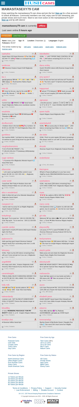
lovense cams (7, 49)
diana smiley (44, 65)
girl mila (42, 216)
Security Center (61, 388)
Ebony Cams (45, 366)
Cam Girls (11, 343)
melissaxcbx (44, 273)
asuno (42, 285)
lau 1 (4, 77)
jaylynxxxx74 (7, 239)
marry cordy (44, 204)
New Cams (44, 362)
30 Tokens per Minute (15, 381)
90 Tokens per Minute (15, 384)
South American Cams (16, 366)
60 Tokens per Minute (15, 383)
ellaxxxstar (6, 169)
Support (48, 388)
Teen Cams (44, 341)
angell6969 (6, 262)
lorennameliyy (45, 320)
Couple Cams (13, 345)
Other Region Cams (15, 361)
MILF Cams (44, 346)
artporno (42, 308)
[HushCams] (39, 5)
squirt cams (49, 47)
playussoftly (44, 227)
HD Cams (43, 359)
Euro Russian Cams (15, 362)
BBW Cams (44, 364)
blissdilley (6, 308)
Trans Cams (12, 346)
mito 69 (5, 88)
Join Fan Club (19, 36)
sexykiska (6, 111)
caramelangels (8, 273)
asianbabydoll (45, 123)
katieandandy (7, 296)
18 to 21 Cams (45, 343)
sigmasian (43, 100)
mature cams (38, 47)
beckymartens (45, 239)
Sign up (58, 13)
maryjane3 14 (7, 204)
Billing (35, 390)
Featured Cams (13, 341)
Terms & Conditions (20, 388)
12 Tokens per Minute (15, 377)
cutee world (6, 181)
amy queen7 (44, 77)
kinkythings (6, 216)
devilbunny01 (7, 123)
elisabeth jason (45, 296)
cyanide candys (8, 227)
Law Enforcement (23, 390)
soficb (4, 100)
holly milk (6, 285)
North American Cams (16, 359)
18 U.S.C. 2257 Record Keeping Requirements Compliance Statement (39, 393)
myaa (41, 192)
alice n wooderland (9, 192)
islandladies (44, 54)
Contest (60, 390)
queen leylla (44, 111)
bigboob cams (61, 47)
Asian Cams (12, 364)
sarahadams (44, 181)
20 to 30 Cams (45, 345)
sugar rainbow (8, 158)
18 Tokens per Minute (15, 379)
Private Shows (45, 361)
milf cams (27, 47)
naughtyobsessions (10, 146)
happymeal (44, 88)
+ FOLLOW (6, 36)
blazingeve (43, 169)
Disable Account (47, 390)
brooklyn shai (7, 320)
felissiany (6, 250)
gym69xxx (6, 135)
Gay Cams (12, 348)
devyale (42, 146)
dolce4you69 (44, 262)
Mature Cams (45, 348)
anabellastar (44, 158)
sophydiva (6, 54)
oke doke (43, 135)
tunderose (6, 65)
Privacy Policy (36, 388)
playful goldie (44, 250)
